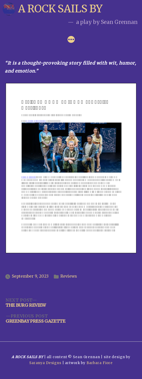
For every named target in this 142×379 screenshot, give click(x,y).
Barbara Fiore (100, 363)
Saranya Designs (45, 363)
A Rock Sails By (60, 8)
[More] (71, 40)
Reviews (68, 276)
